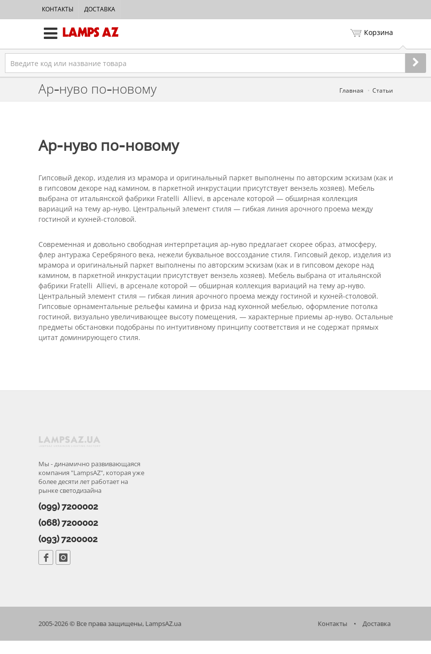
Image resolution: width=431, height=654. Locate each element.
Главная (351, 90)
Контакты (57, 9)
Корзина (371, 33)
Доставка (99, 9)
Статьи (382, 90)
